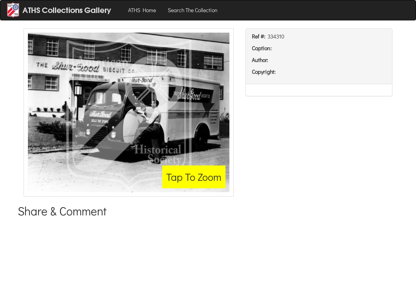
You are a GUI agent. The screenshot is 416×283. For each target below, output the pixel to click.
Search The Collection (193, 10)
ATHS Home (142, 10)
